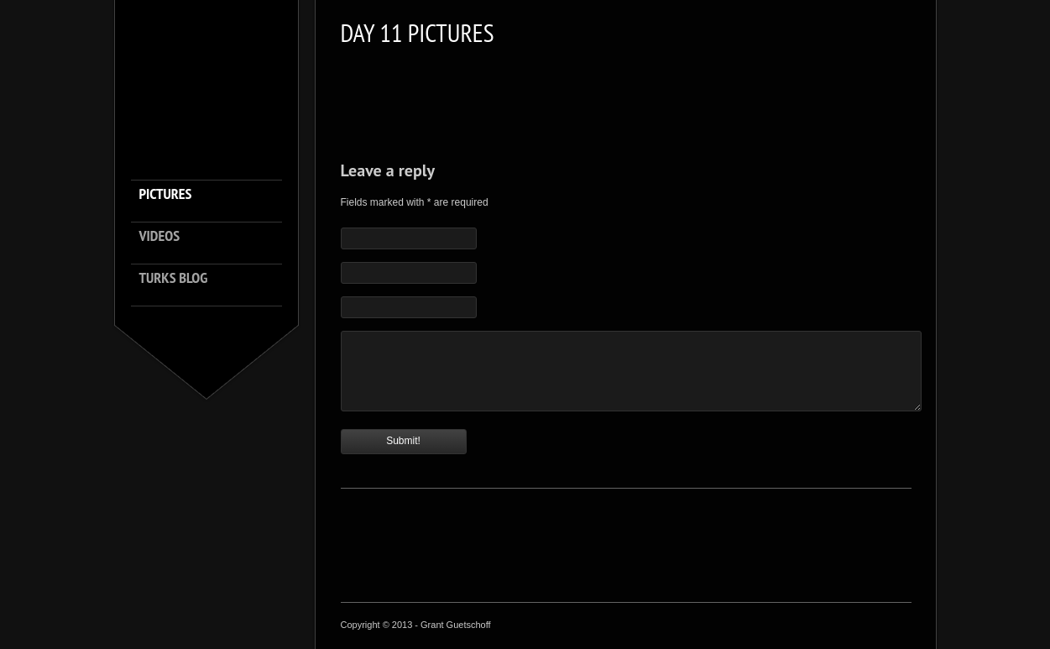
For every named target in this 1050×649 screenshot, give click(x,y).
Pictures (165, 194)
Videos (159, 236)
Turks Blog (173, 278)
